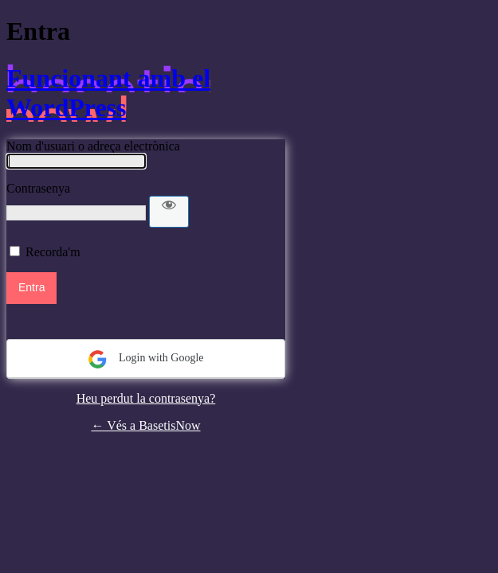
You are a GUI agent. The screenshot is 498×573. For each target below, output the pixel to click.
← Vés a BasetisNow (145, 425)
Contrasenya (38, 188)
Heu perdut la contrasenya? (146, 398)
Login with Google (145, 359)
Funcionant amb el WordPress (108, 93)
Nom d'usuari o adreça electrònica (93, 146)
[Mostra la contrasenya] (169, 212)
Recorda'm (52, 252)
